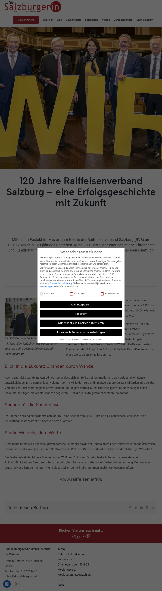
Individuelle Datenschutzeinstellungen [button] (81, 332)
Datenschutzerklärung (61, 283)
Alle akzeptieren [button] (81, 304)
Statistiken (77, 293)
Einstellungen (46, 286)
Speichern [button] (81, 313)
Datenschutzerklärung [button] (82, 339)
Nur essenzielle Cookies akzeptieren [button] (81, 322)
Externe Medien (110, 293)
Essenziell (47, 293)
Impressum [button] (97, 339)
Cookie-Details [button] (66, 339)
